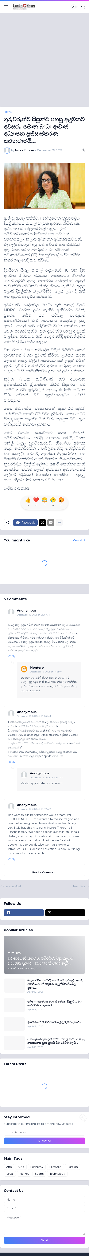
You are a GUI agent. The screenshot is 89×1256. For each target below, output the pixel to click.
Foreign (73, 1167)
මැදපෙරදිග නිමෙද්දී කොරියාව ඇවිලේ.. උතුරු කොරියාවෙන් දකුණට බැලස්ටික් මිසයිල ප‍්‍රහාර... (55, 984)
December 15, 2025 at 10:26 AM (34, 716)
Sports (39, 1173)
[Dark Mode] (74, 7)
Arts (9, 1167)
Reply (11, 656)
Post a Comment (44, 872)
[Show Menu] (6, 7)
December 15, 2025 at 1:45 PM (46, 671)
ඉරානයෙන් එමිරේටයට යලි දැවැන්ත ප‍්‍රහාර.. (54, 1022)
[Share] (82, 150)
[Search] (83, 7)
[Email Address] (44, 1132)
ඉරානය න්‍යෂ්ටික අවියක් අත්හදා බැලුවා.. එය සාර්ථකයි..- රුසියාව (54, 1003)
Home (8, 111)
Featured (55, 1167)
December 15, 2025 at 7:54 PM (46, 777)
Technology (57, 1173)
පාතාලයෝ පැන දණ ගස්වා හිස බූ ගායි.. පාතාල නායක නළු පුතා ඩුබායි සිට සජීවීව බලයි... (55, 1041)
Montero (37, 667)
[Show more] (59, 522)
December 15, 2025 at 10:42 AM (34, 808)
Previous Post (11, 886)
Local (9, 1173)
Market (24, 1173)
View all (78, 540)
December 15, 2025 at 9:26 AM (33, 614)
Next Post (80, 886)
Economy (36, 1167)
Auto (21, 1167)
